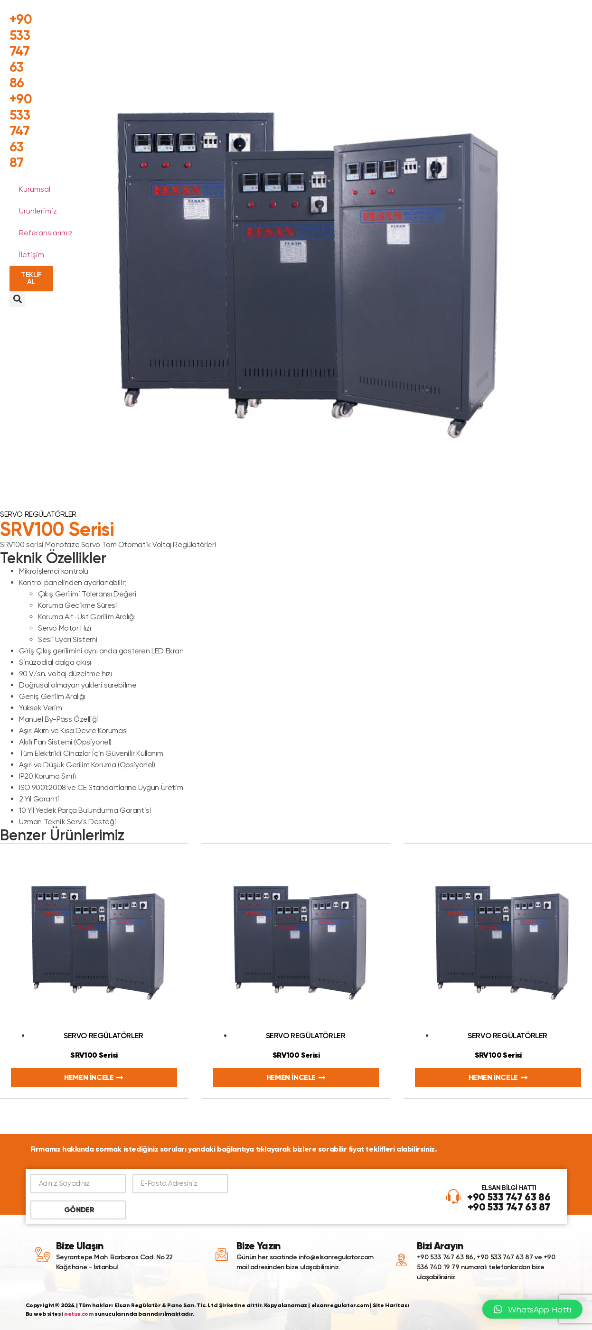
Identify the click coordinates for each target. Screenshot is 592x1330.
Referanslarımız (46, 232)
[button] (17, 299)
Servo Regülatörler (38, 514)
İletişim (31, 254)
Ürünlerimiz (38, 210)
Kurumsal (34, 189)
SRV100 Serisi (93, 1055)
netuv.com (78, 1313)
